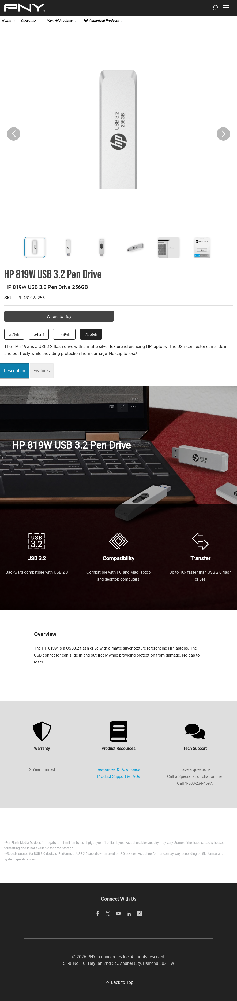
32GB (14, 334)
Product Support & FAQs (118, 776)
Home (7, 20)
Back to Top (122, 982)
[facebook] (97, 914)
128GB (64, 334)
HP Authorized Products (101, 20)
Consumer (28, 20)
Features (44, 371)
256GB (91, 334)
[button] (223, 134)
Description (16, 371)
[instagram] (139, 914)
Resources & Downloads (118, 769)
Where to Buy (59, 316)
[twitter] (107, 913)
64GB (38, 334)
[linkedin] (129, 914)
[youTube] (118, 914)
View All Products (59, 20)
